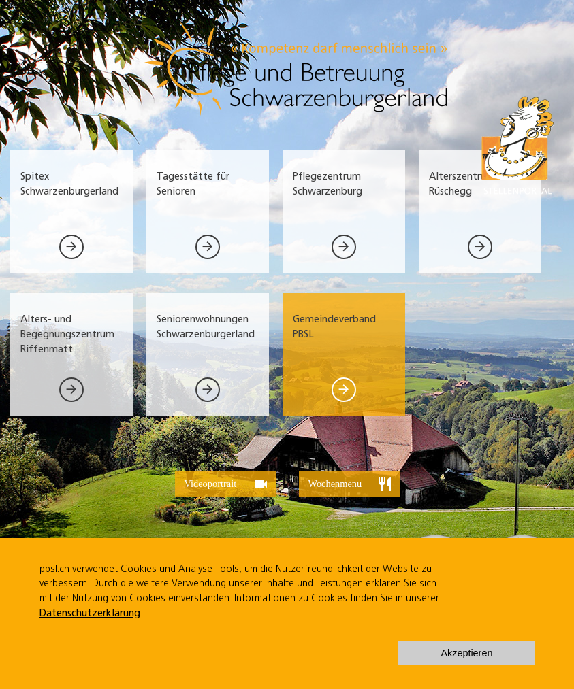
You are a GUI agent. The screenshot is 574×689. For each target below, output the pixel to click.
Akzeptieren (466, 653)
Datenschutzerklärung (89, 614)
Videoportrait (227, 484)
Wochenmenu (350, 484)
